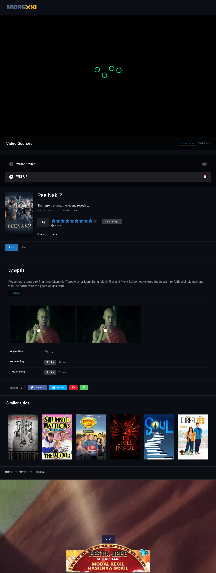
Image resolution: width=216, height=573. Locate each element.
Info (11, 247)
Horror (54, 234)
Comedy (42, 234)
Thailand (15, 293)
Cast (25, 247)
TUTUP (108, 539)
